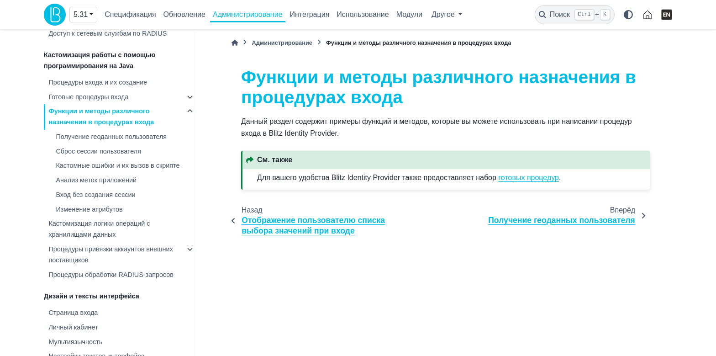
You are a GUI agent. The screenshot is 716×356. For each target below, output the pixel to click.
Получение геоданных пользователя (111, 136)
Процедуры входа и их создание (97, 82)
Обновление (184, 14)
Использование (363, 14)
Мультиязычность (75, 341)
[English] (666, 14)
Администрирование (248, 14)
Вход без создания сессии (95, 194)
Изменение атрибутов (89, 209)
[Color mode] (628, 14)
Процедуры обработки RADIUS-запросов (111, 274)
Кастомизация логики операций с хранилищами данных (99, 229)
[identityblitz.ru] (647, 14)
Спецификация (130, 14)
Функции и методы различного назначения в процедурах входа (101, 116)
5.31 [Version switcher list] (81, 14)
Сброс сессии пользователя (98, 151)
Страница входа (73, 312)
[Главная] (235, 43)
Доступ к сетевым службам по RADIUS (107, 33)
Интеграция (310, 14)
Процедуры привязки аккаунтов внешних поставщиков (110, 254)
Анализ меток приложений (96, 180)
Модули (409, 14)
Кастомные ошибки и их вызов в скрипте (117, 165)
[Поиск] (575, 14)
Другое (444, 14)
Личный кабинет (73, 327)
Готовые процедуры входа (88, 97)
